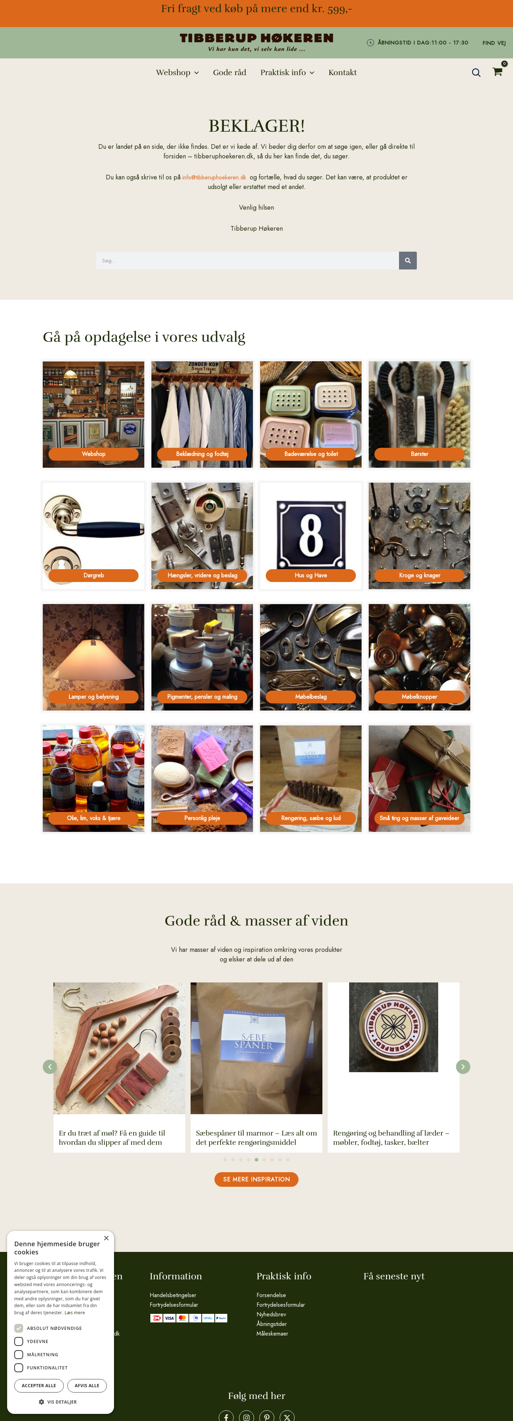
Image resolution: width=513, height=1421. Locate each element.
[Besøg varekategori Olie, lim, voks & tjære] (93, 782)
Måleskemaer (272, 1333)
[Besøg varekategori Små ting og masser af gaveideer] (419, 782)
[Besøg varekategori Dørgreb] (93, 537)
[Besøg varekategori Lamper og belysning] (93, 660)
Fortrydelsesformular (174, 1304)
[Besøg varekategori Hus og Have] (311, 537)
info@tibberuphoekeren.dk (214, 177)
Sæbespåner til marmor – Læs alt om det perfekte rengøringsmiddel (256, 1143)
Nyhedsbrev (271, 1314)
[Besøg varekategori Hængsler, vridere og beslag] (202, 537)
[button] (175, 72)
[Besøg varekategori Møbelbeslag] (311, 660)
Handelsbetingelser (173, 1294)
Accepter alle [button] (39, 1386)
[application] (192, 72)
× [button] (106, 1238)
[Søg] (408, 260)
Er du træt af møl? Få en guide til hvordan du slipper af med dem (112, 1143)
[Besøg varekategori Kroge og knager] (419, 537)
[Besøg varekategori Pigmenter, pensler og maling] (202, 660)
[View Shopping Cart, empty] (497, 73)
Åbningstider (271, 1323)
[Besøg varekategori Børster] (419, 414)
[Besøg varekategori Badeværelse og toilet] (311, 414)
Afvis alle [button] (87, 1386)
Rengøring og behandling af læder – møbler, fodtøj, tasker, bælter (391, 1143)
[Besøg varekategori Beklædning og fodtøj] (202, 414)
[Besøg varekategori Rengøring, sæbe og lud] (311, 782)
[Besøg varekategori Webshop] (93, 414)
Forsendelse (271, 1294)
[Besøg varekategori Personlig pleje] (202, 782)
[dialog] (60, 1322)
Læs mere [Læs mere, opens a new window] (74, 1313)
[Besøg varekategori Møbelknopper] (419, 660)
